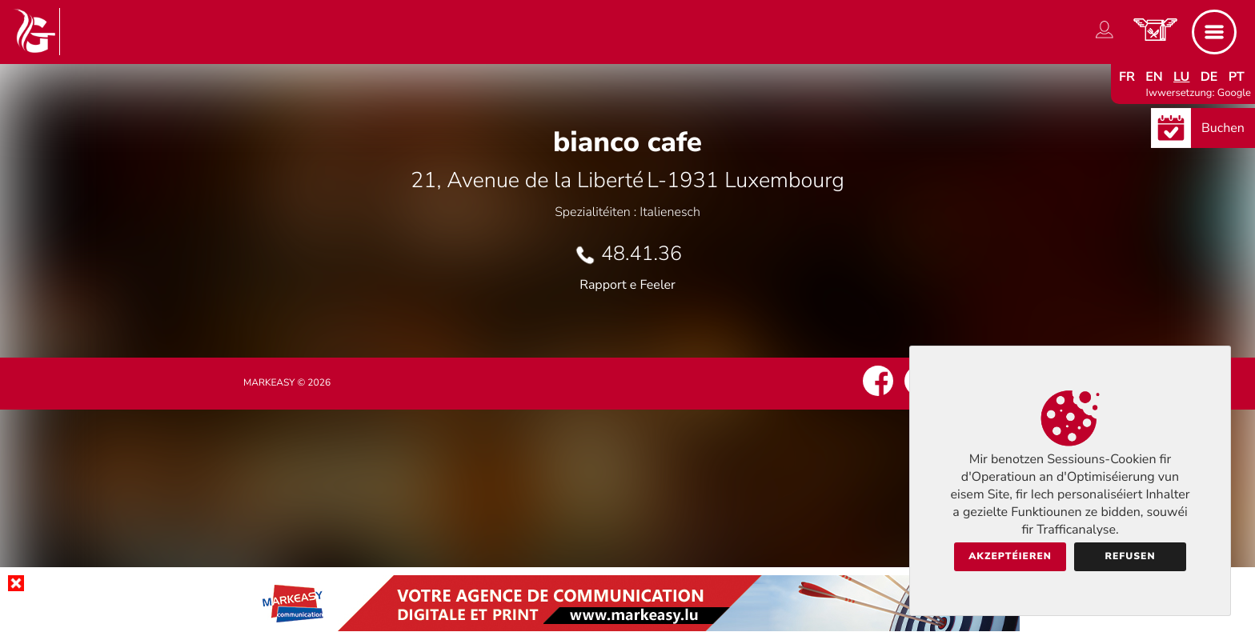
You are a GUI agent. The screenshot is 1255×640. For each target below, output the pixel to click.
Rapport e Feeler (627, 285)
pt (1237, 77)
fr (1127, 77)
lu (1181, 77)
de (1209, 77)
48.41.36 (641, 253)
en (1154, 77)
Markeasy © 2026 (287, 383)
